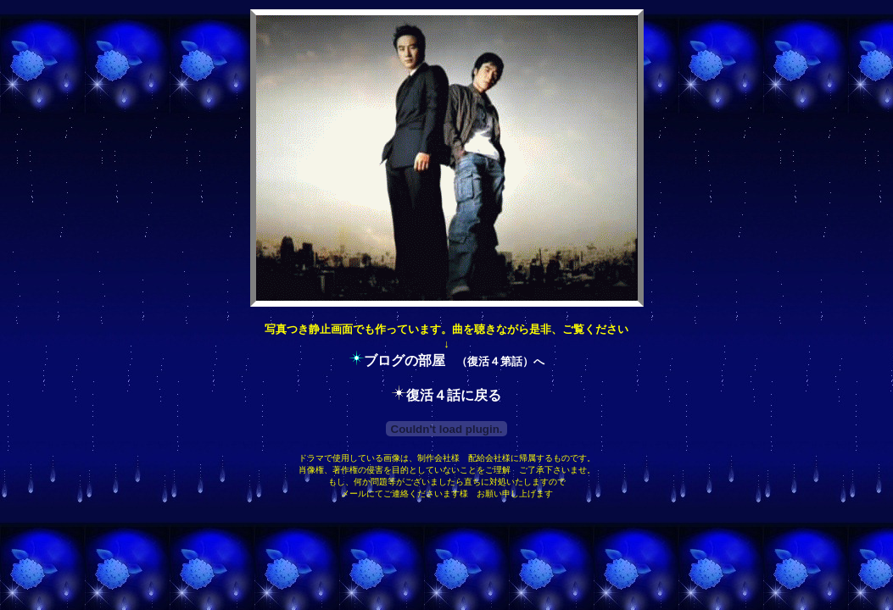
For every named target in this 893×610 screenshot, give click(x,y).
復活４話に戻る (453, 395)
